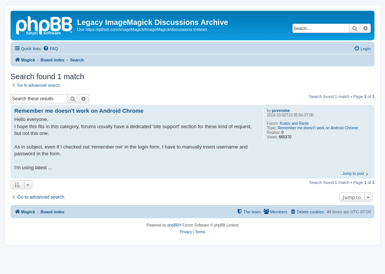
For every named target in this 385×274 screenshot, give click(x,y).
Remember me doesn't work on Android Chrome (318, 128)
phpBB (173, 225)
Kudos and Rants (294, 123)
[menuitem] (50, 48)
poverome (281, 111)
